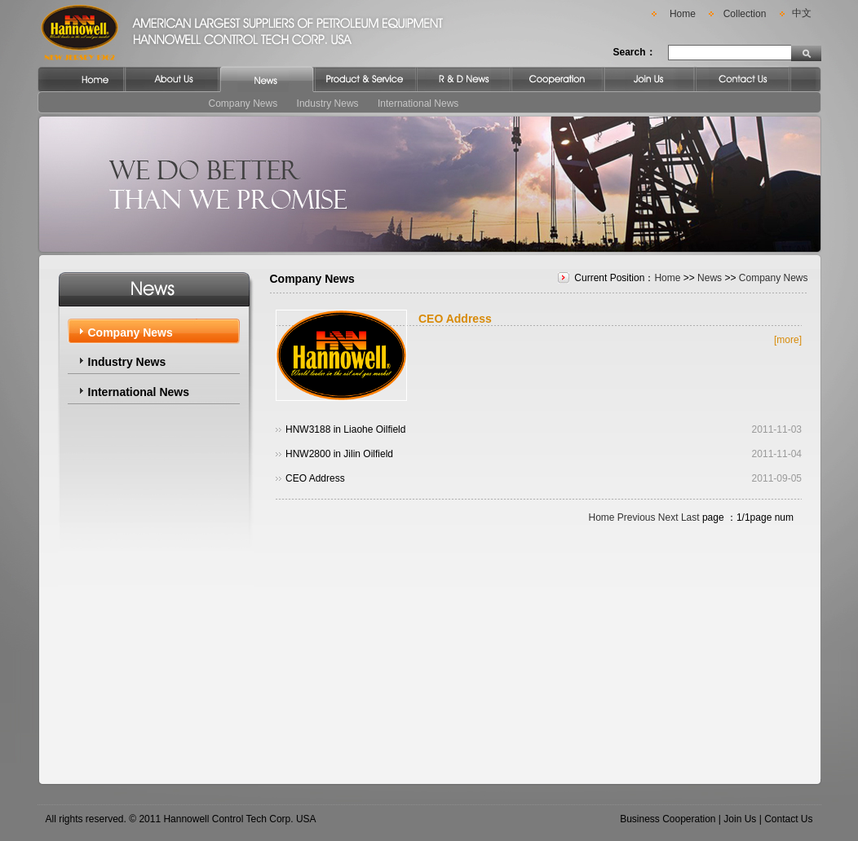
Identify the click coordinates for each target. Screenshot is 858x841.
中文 (802, 13)
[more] (788, 340)
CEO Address (455, 318)
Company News (243, 103)
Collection (745, 14)
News (709, 278)
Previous (636, 517)
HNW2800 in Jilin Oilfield (339, 454)
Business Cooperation (667, 819)
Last (690, 517)
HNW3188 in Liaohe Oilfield (345, 429)
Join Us (739, 819)
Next (668, 517)
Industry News (328, 103)
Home (683, 14)
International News (418, 103)
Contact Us (788, 819)
